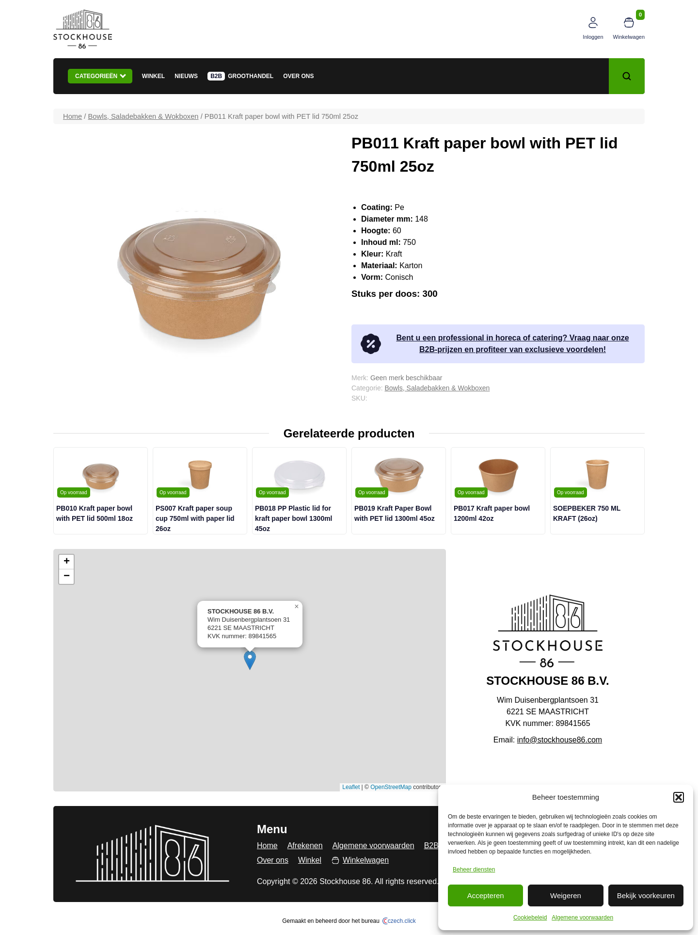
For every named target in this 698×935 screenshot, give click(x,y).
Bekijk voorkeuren (646, 895)
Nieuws (186, 76)
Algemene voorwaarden (582, 917)
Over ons (298, 76)
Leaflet (351, 787)
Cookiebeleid (530, 917)
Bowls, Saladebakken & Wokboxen (143, 116)
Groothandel (250, 76)
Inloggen (593, 37)
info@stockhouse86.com (559, 740)
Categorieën (100, 76)
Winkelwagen (629, 37)
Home (72, 116)
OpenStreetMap (391, 787)
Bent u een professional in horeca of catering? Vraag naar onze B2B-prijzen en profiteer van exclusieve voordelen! (494, 344)
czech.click (399, 921)
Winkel (153, 76)
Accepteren (485, 895)
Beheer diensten (474, 869)
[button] (678, 797)
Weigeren (565, 895)
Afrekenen (305, 845)
